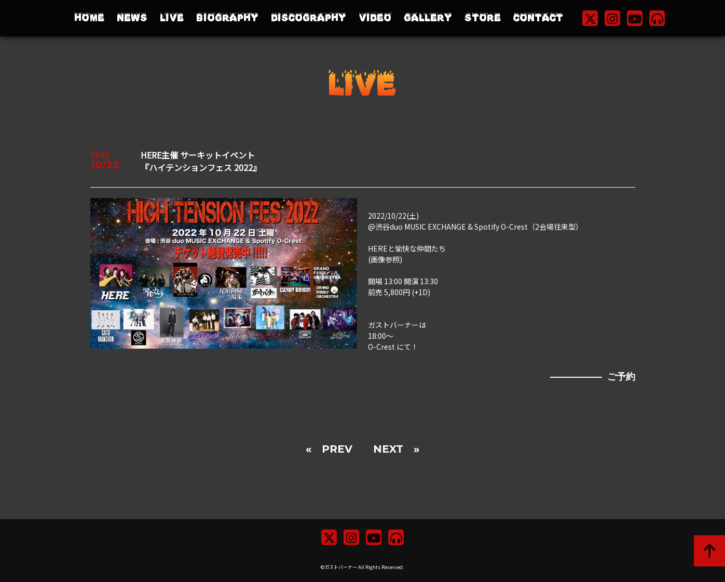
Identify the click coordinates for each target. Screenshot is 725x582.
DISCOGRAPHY (308, 17)
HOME (89, 17)
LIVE (172, 17)
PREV (337, 449)
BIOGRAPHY (227, 17)
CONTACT (538, 17)
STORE (482, 17)
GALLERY (428, 17)
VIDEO (375, 17)
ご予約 (621, 376)
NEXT (388, 449)
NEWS (132, 17)
